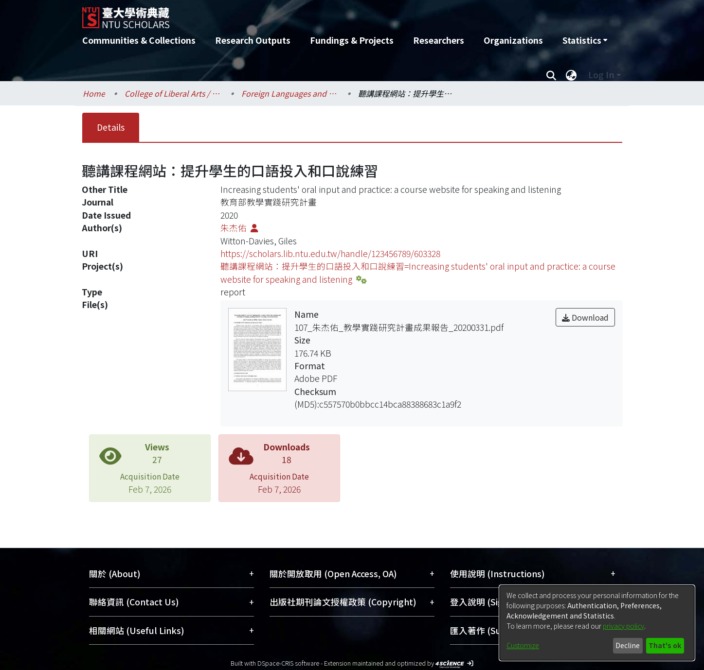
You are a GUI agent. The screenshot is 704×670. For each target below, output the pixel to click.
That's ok (665, 645)
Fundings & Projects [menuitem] (352, 40)
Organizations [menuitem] (513, 40)
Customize (522, 645)
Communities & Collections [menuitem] (139, 40)
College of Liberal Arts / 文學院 (173, 93)
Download (585, 317)
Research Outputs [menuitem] (252, 40)
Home (94, 93)
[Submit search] (551, 75)
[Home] (300, 14)
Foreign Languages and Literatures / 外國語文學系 (290, 93)
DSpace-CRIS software (288, 663)
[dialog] (597, 622)
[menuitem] (584, 40)
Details (111, 127)
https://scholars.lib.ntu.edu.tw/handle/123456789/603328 (330, 253)
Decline (627, 645)
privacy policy (623, 626)
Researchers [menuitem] (438, 40)
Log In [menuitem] (601, 75)
